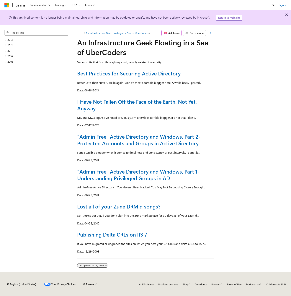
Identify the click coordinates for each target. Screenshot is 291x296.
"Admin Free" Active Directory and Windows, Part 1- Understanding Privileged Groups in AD (138, 175)
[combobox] (36, 33)
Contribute (201, 284)
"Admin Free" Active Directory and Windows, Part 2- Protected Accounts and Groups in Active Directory (138, 140)
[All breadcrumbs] (80, 33)
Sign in (283, 5)
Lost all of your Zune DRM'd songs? (119, 206)
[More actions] (210, 33)
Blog (185, 284)
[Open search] (273, 5)
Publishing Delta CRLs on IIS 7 (112, 234)
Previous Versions (168, 284)
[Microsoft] (6, 5)
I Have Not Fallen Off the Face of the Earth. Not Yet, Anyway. (137, 105)
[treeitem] (36, 40)
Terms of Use (234, 284)
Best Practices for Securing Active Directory (129, 73)
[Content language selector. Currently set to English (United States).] (21, 284)
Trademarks (252, 284)
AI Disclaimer (146, 284)
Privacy (215, 284)
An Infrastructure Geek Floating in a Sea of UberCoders (117, 33)
